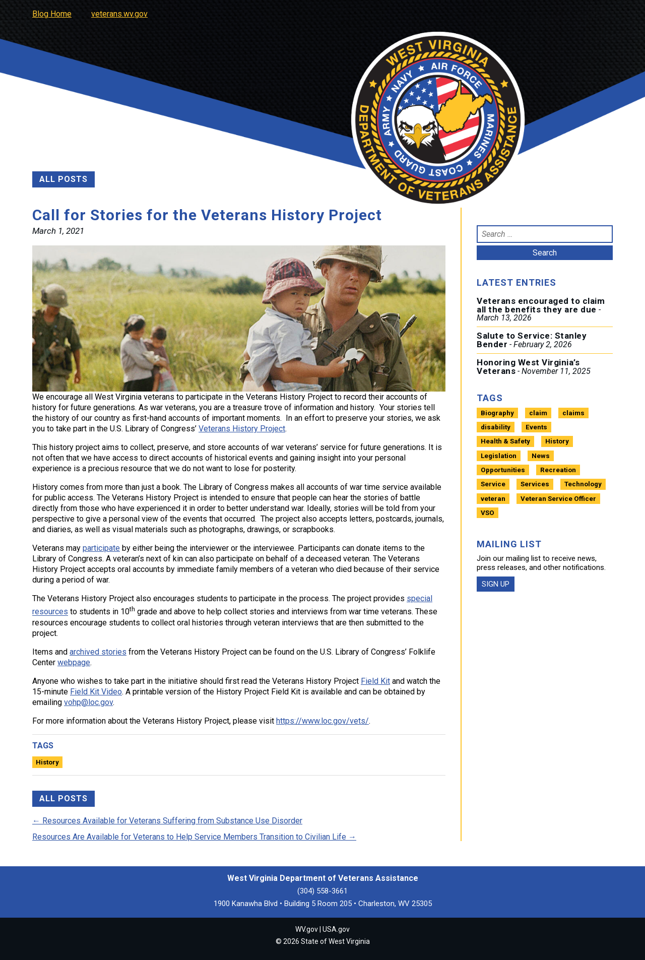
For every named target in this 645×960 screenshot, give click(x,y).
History (47, 762)
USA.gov (336, 929)
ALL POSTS (63, 179)
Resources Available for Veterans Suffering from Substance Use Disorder (167, 820)
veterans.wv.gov (119, 14)
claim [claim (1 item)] (538, 413)
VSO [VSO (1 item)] (487, 513)
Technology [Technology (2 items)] (583, 484)
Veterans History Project (242, 428)
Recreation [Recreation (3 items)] (558, 470)
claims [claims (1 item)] (573, 413)
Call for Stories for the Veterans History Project (207, 215)
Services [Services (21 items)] (535, 484)
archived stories (98, 652)
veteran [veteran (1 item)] (493, 498)
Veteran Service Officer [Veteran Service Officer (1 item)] (558, 498)
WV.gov (306, 929)
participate (101, 548)
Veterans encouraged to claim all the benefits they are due (541, 305)
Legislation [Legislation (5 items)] (499, 456)
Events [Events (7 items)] (536, 427)
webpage (73, 662)
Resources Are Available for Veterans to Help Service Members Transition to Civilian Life (194, 837)
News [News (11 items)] (541, 456)
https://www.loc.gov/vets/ (322, 721)
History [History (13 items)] (557, 441)
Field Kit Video (96, 691)
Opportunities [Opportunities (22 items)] (503, 470)
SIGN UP (495, 584)
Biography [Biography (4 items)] (497, 413)
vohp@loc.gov (88, 702)
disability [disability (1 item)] (495, 427)
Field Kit (375, 681)
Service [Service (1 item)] (493, 484)
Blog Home (52, 14)
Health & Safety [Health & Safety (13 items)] (505, 441)
